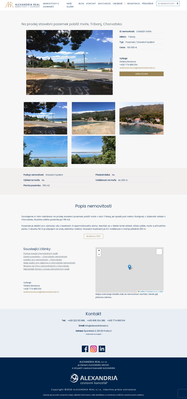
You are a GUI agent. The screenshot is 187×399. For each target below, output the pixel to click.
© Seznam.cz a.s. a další (154, 292)
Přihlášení (147, 3)
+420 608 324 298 (96, 320)
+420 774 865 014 (116, 320)
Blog (81, 3)
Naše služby (70, 5)
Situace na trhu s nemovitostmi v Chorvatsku (46, 265)
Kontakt (91, 3)
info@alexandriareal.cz (96, 325)
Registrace (133, 3)
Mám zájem (141, 73)
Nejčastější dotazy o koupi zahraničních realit (46, 269)
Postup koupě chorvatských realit (40, 253)
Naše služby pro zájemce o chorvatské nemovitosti (49, 262)
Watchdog (104, 3)
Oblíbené (117, 3)
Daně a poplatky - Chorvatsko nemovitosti (45, 256)
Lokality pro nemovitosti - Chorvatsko (42, 259)
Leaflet (141, 292)
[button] (30, 63)
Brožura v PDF (93, 236)
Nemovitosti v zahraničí (51, 5)
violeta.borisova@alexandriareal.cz (137, 67)
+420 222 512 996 (76, 320)
